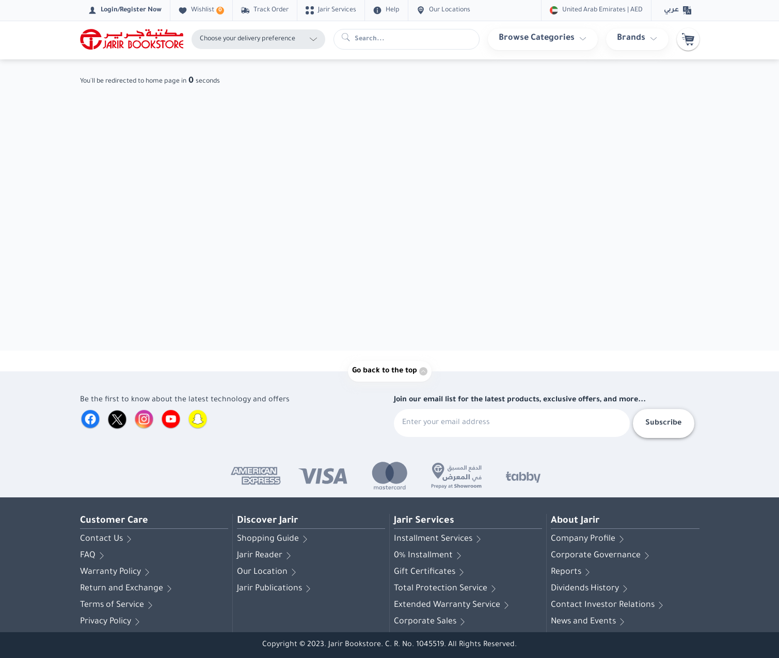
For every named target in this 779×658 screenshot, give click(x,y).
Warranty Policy (116, 572)
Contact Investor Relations (609, 605)
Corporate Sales (431, 622)
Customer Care (114, 521)
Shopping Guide (274, 539)
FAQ (94, 556)
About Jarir (575, 521)
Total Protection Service (447, 589)
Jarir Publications (275, 589)
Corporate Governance (602, 556)
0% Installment (429, 556)
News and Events (589, 622)
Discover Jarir (267, 521)
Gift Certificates (431, 572)
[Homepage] (131, 39)
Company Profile (589, 539)
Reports (572, 572)
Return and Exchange (128, 589)
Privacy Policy (112, 622)
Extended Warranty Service (453, 605)
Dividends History (591, 589)
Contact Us (107, 539)
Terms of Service (118, 605)
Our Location (268, 572)
